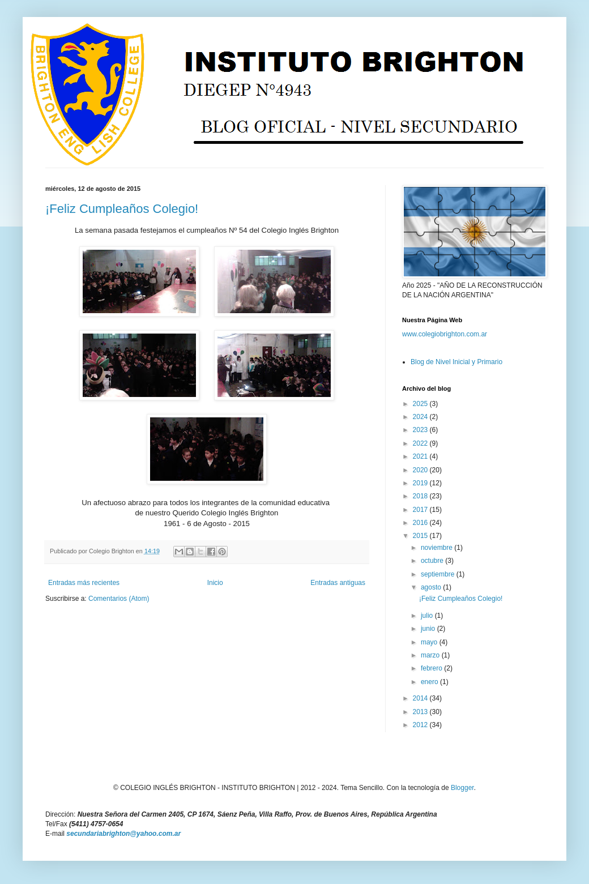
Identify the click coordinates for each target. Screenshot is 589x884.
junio (429, 629)
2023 (421, 430)
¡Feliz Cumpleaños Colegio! (121, 209)
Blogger (462, 788)
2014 (421, 698)
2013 (421, 712)
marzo (431, 655)
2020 (421, 470)
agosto (432, 587)
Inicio (215, 583)
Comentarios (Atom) (118, 599)
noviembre (437, 548)
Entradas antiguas (337, 583)
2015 (421, 536)
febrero (432, 668)
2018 (421, 496)
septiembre (438, 574)
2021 (421, 456)
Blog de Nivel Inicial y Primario (456, 362)
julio (428, 616)
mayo (430, 642)
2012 (421, 725)
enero (430, 682)
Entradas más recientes (83, 583)
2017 (421, 510)
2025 (421, 404)
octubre (433, 561)
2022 (421, 443)
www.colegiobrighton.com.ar (444, 334)
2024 (421, 417)
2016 (421, 523)
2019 (421, 483)
